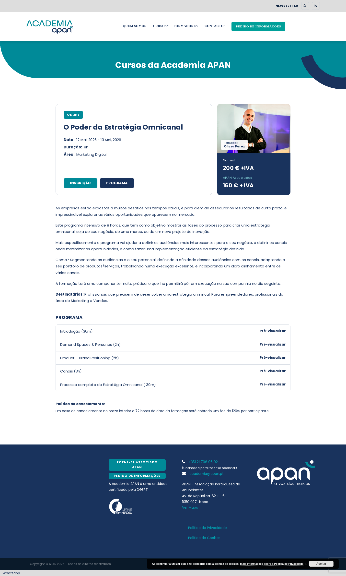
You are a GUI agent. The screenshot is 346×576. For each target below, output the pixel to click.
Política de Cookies (204, 537)
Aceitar (321, 563)
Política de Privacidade (207, 527)
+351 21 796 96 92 (200, 461)
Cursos (160, 26)
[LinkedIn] (316, 6)
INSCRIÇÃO (80, 182)
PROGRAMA (117, 182)
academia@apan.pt (203, 473)
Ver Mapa (190, 507)
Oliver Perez (234, 146)
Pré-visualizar (273, 330)
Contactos (215, 26)
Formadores (185, 26)
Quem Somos (134, 26)
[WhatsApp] (305, 6)
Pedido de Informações (258, 26)
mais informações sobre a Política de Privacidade (271, 563)
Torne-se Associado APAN (137, 464)
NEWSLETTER (287, 6)
